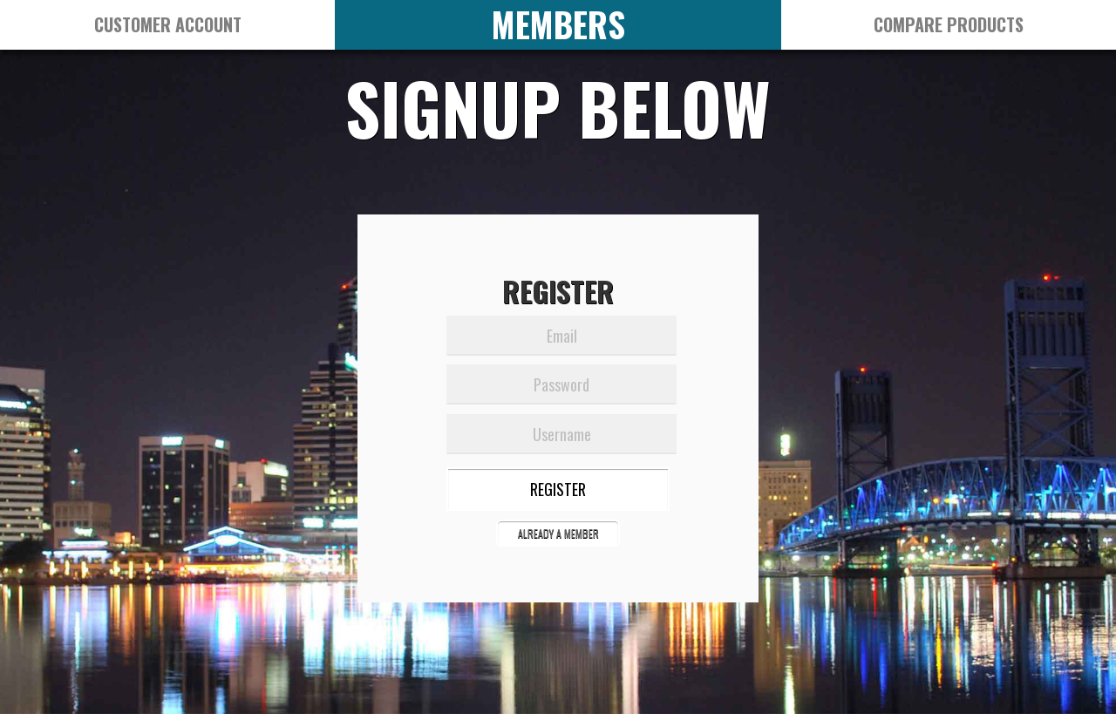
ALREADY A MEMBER (558, 533)
